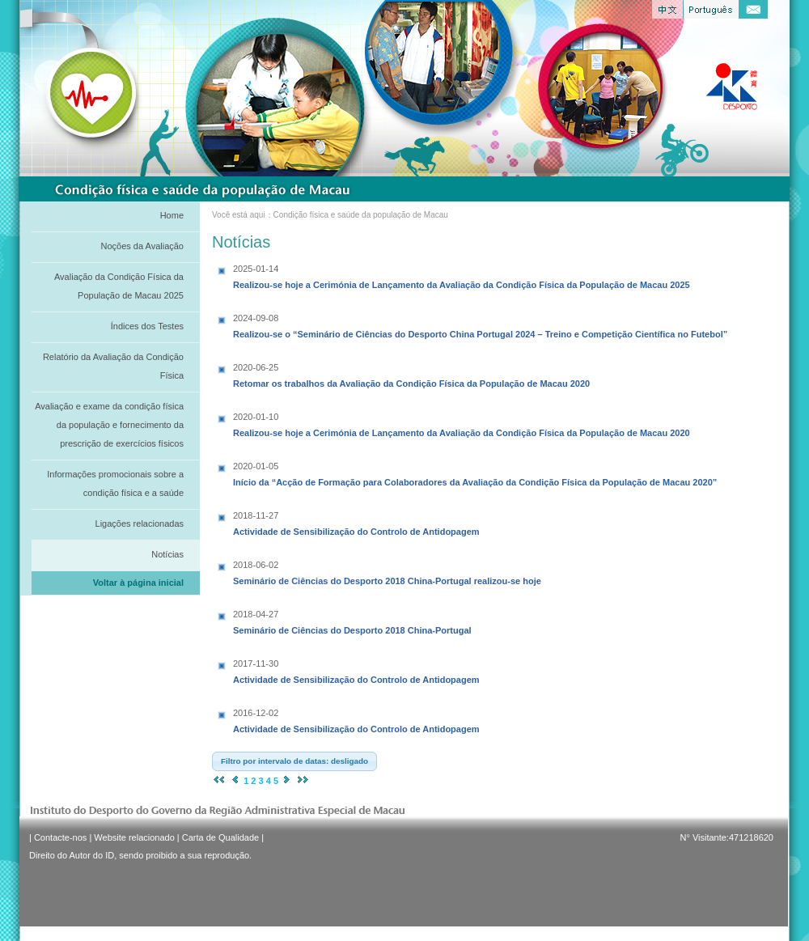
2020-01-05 (255, 466)
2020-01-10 (255, 417)
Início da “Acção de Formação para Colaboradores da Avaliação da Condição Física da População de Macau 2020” (475, 472)
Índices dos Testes (147, 326)
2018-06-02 (255, 565)
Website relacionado (134, 837)
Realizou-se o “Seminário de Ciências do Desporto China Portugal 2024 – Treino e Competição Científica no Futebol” (480, 324)
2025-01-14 (255, 268)
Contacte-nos (60, 837)
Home (172, 215)
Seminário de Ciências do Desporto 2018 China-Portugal (352, 620)
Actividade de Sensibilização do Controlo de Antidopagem (356, 521)
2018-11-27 (255, 515)
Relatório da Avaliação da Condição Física (113, 366)
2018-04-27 (255, 614)
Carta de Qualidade (220, 837)
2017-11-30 (255, 663)
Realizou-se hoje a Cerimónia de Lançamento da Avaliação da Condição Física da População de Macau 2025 (461, 275)
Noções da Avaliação (142, 246)
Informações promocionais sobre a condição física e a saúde (115, 483)
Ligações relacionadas (139, 523)
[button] (294, 761)
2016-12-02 (255, 713)
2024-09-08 (255, 318)
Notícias (167, 554)
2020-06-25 (255, 367)
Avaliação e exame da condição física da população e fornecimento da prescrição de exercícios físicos (109, 424)
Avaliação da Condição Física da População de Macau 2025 (119, 286)
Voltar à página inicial (138, 582)
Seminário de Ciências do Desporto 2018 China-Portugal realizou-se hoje (387, 571)
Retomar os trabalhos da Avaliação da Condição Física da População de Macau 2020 (411, 373)
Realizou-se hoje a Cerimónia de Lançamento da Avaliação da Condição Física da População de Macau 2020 (461, 423)
